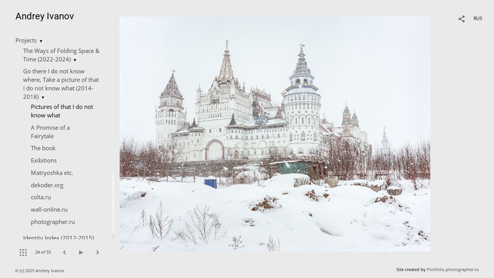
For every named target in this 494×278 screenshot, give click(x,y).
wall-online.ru (49, 209)
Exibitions (44, 160)
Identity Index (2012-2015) (58, 238)
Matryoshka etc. (52, 172)
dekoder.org (47, 185)
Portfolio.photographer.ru (453, 269)
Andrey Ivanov (44, 16)
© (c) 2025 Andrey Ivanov (40, 270)
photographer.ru (53, 221)
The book (43, 148)
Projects (26, 40)
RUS (478, 18)
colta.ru (41, 197)
